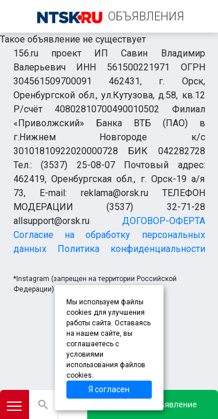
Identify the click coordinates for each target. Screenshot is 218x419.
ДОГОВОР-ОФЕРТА (163, 220)
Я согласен (109, 389)
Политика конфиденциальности (131, 248)
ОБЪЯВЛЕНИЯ (146, 16)
